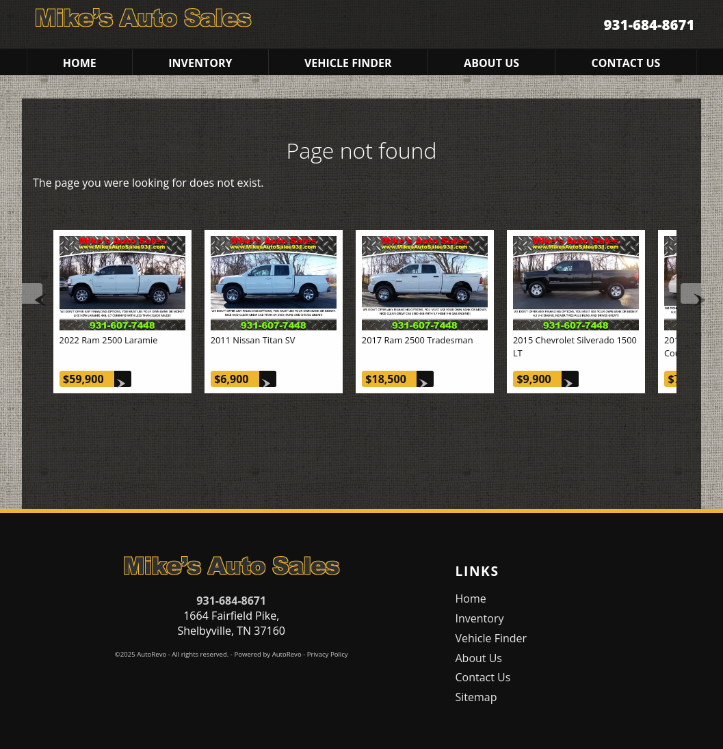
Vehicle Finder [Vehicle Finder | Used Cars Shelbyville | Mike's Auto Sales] (348, 62)
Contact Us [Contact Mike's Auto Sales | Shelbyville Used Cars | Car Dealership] (626, 62)
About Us (478, 658)
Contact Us (482, 677)
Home (470, 598)
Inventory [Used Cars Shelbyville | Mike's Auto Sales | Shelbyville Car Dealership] (200, 62)
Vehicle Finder (491, 638)
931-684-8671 (231, 600)
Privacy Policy (327, 654)
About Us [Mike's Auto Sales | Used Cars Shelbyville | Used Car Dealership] (491, 62)
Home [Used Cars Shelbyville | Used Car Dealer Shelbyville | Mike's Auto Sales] (79, 62)
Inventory (479, 618)
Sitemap (476, 697)
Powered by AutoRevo (267, 654)
